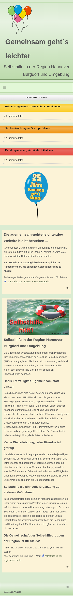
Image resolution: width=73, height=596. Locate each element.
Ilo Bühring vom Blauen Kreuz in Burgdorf (28, 281)
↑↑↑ (67, 288)
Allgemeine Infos (14, 116)
